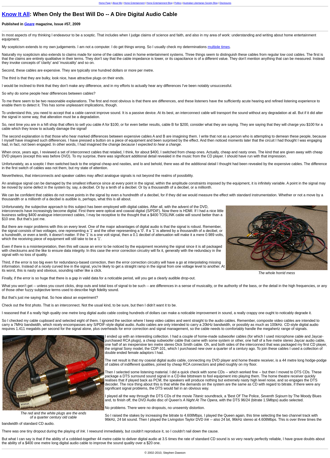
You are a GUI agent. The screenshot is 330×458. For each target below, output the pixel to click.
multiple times (219, 47)
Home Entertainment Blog (159, 3)
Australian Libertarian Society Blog (200, 3)
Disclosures (225, 3)
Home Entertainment (134, 3)
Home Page (105, 3)
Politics (178, 3)
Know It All (16, 14)
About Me (117, 3)
